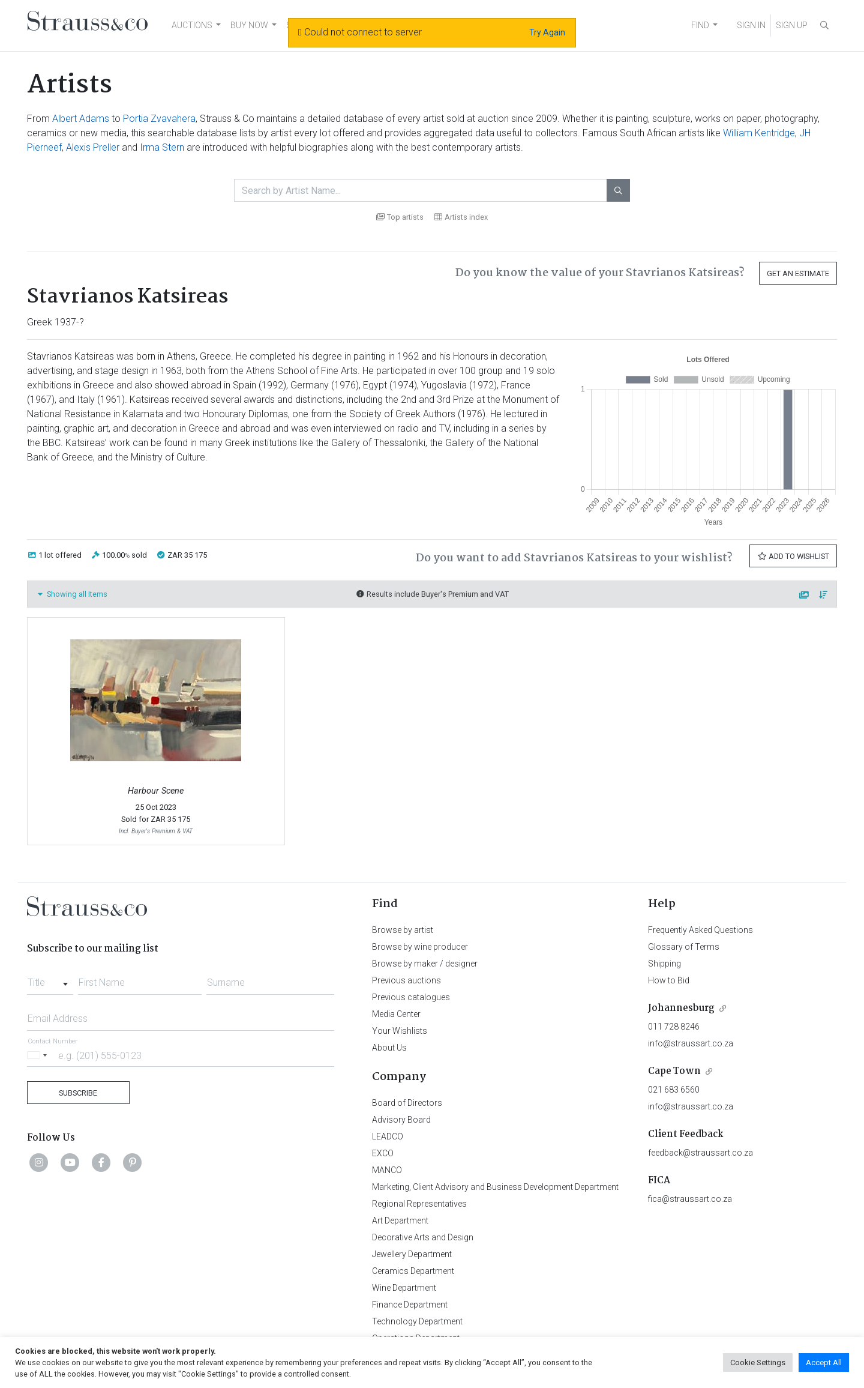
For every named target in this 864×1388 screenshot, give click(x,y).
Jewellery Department (412, 1254)
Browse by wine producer (420, 947)
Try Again (547, 32)
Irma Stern (162, 147)
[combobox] (50, 979)
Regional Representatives (419, 1203)
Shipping (664, 963)
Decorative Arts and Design (422, 1237)
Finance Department (410, 1304)
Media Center (396, 1014)
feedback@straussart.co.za (700, 1152)
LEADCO (387, 1136)
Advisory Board (401, 1119)
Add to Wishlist (793, 556)
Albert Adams (80, 118)
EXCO (383, 1153)
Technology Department (417, 1321)
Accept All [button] (824, 1362)
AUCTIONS (192, 25)
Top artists (400, 217)
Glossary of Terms (683, 947)
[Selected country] (39, 1055)
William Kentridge (759, 133)
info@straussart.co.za (690, 1043)
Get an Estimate (798, 273)
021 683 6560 (674, 1089)
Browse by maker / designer (425, 963)
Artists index (461, 217)
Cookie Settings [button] (757, 1362)
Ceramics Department (413, 1271)
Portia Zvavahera (159, 118)
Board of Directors (407, 1103)
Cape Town (674, 1071)
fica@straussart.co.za (690, 1199)
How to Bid (668, 980)
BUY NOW (249, 25)
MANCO (387, 1170)
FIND (700, 25)
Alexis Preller (92, 147)
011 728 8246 (674, 1026)
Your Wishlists (399, 1031)
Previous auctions (406, 980)
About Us (389, 1047)
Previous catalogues (411, 997)
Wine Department (404, 1288)
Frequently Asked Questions (700, 930)
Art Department (400, 1220)
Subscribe (78, 1092)
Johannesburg (681, 1008)
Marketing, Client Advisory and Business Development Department (495, 1187)
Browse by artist (402, 930)
